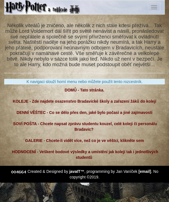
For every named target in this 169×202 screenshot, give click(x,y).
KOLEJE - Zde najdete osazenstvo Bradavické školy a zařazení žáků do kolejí (84, 101)
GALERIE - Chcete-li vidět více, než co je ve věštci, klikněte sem (84, 140)
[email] (144, 171)
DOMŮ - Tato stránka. (84, 90)
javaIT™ (76, 171)
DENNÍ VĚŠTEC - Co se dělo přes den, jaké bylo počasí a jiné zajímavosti (84, 112)
